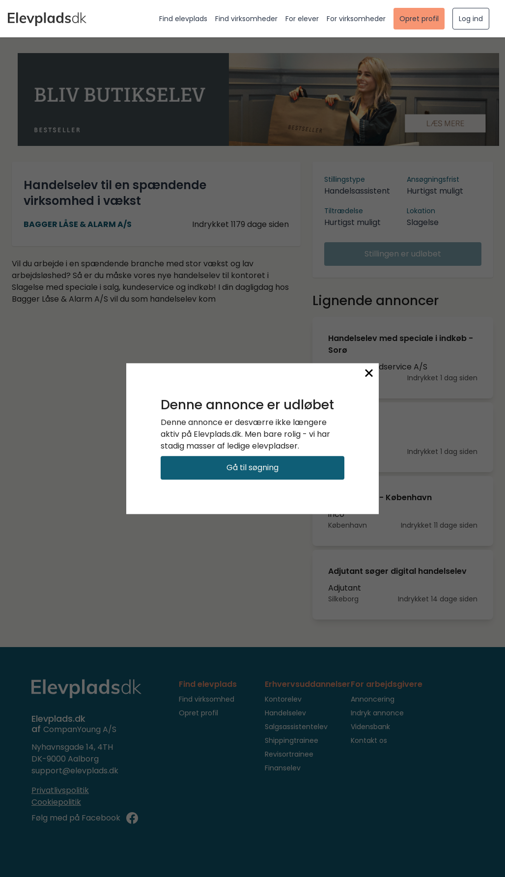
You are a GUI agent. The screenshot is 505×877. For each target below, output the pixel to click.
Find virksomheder (246, 19)
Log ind (471, 19)
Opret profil (419, 19)
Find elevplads (183, 19)
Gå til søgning (252, 467)
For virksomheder (356, 19)
